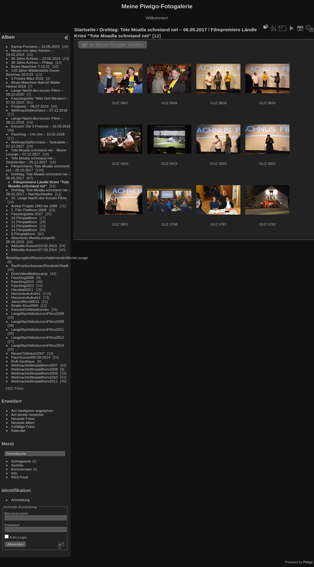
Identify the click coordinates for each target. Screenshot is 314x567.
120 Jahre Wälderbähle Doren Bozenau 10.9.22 (32, 72)
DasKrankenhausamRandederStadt (39, 266)
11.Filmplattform (24, 222)
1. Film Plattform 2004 (29, 210)
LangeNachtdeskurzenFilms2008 (37, 313)
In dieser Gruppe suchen (117, 44)
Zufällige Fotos (23, 426)
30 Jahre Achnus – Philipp (32, 62)
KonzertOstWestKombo (30, 309)
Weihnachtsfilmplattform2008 (34, 369)
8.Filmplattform (23, 234)
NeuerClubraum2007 (28, 353)
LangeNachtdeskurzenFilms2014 (37, 345)
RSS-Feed (19, 477)
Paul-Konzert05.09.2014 (30, 357)
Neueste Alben (23, 422)
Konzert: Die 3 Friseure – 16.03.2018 (41, 126)
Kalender (18, 430)
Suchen (17, 465)
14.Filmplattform (24, 230)
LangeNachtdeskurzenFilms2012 (37, 337)
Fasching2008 (22, 278)
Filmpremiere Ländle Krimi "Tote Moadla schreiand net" (38, 184)
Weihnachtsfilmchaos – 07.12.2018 (39, 110)
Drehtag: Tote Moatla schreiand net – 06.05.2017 (153, 29)
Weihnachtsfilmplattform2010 (34, 377)
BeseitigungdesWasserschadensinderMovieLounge (47, 258)
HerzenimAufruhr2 (25, 297)
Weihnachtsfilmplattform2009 (34, 373)
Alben (8, 37)
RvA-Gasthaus (23, 361)
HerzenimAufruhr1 (25, 293)
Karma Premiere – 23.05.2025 (35, 46)
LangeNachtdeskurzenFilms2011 (37, 329)
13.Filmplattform (24, 226)
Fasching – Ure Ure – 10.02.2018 (38, 134)
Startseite (85, 29)
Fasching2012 (22, 285)
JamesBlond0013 (25, 301)
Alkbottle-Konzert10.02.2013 (34, 246)
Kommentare (21, 469)
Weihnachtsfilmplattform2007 (34, 365)
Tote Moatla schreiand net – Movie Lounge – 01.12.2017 (36, 152)
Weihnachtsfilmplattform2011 (34, 381)
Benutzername (16, 513)
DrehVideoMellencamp (29, 274)
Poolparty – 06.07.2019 (30, 106)
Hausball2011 (22, 289)
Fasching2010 (22, 282)
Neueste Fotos (23, 418)
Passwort (12, 525)
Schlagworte (21, 461)
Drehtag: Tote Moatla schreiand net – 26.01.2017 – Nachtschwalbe (38, 192)
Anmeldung (20, 500)
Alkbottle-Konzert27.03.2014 (34, 250)
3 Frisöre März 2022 (27, 78)
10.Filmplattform (24, 218)
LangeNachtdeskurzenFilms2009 (37, 321)
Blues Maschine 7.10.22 (30, 66)
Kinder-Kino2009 (24, 305)
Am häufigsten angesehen (32, 411)
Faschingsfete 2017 (27, 214)
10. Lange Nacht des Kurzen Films (39, 198)
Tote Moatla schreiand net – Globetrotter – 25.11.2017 (31, 160)
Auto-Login (16, 537)
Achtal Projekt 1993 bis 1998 (34, 206)
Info (14, 473)
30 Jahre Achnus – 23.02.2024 (35, 58)
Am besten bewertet (27, 415)
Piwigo (308, 562)
